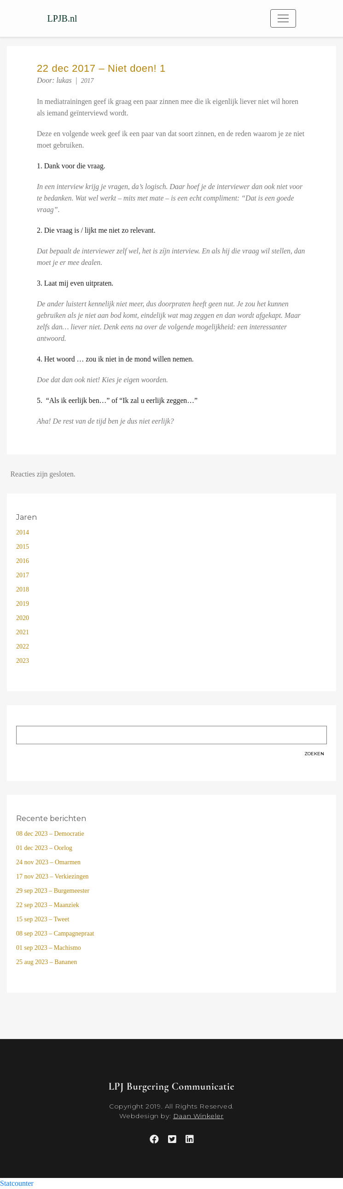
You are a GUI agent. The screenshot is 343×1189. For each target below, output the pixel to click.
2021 (22, 632)
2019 (22, 603)
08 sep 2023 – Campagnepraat (55, 933)
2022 (22, 646)
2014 (22, 532)
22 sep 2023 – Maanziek (47, 905)
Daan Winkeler (198, 1116)
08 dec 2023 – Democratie (50, 833)
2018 (22, 589)
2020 (22, 618)
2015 (22, 546)
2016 (22, 560)
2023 (22, 660)
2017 (87, 80)
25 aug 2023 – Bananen (46, 962)
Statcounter (17, 1183)
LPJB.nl (62, 18)
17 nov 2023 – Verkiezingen (52, 876)
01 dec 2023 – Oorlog (44, 847)
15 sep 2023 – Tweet (42, 919)
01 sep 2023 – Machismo (48, 947)
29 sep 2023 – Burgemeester (52, 890)
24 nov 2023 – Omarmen (48, 862)
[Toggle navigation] (283, 18)
